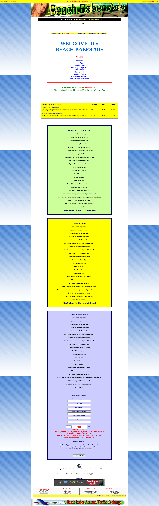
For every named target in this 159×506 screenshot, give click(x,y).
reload (89, 426)
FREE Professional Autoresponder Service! (79, 1)
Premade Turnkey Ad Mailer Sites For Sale (54, 113)
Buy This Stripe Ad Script (8, 1)
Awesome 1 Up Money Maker (50, 107)
